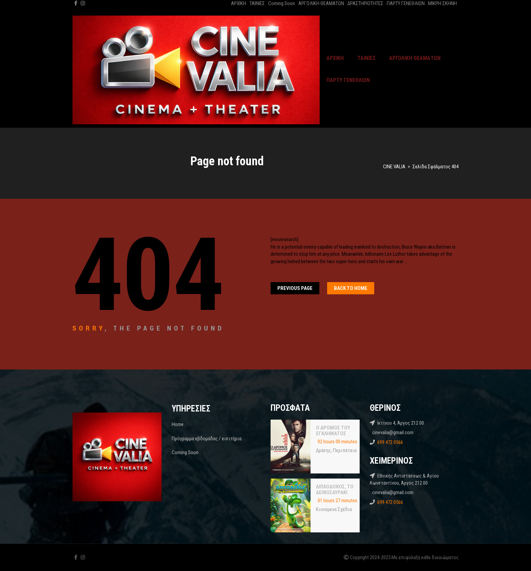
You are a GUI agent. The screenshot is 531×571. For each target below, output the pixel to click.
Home (178, 424)
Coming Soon (281, 3)
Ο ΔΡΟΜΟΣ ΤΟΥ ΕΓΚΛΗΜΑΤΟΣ (333, 431)
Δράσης (323, 450)
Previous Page (295, 288)
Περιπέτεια (345, 450)
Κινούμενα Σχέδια (334, 509)
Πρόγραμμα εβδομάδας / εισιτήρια (206, 439)
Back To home (350, 288)
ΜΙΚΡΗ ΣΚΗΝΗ (442, 3)
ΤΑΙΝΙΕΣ (257, 3)
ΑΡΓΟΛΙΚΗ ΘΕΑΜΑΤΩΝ (321, 3)
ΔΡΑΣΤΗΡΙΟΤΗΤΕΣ (365, 3)
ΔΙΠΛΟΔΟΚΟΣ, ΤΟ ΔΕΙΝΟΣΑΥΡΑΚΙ (335, 490)
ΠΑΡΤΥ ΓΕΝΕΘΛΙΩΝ (406, 3)
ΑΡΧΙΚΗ (238, 3)
